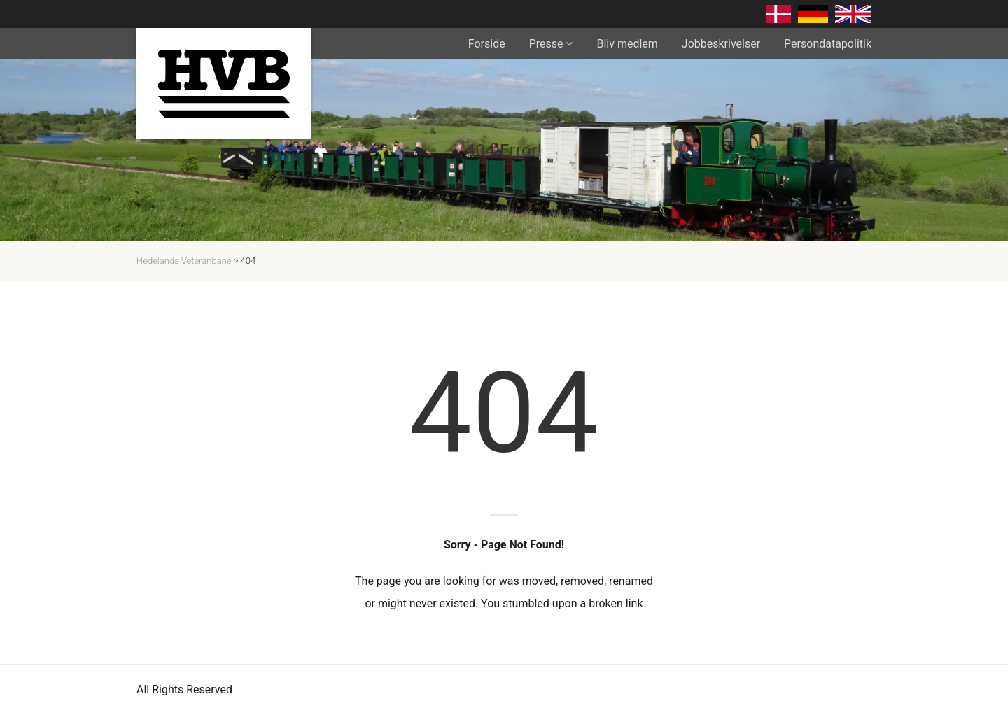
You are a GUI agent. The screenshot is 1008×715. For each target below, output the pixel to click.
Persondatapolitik (828, 43)
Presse (546, 43)
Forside (486, 43)
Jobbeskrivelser (721, 43)
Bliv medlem (626, 43)
